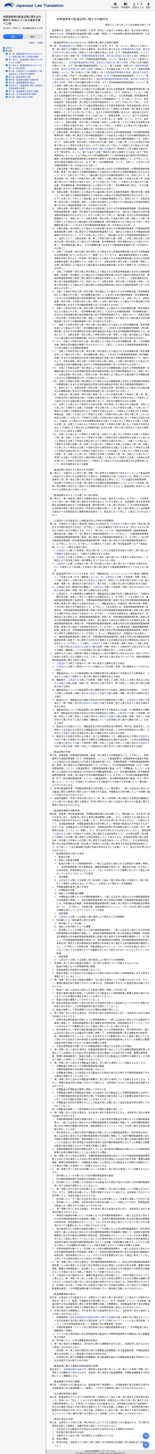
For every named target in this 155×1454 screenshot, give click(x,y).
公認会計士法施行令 (96, 580)
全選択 (32, 43)
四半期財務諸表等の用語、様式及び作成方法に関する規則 (98, 62)
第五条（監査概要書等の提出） (22, 82)
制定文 (9, 48)
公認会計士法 (125, 476)
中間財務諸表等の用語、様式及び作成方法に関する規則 (110, 56)
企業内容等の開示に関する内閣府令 (97, 148)
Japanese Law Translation (34, 5)
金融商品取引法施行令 (74, 1369)
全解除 (40, 43)
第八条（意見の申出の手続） (21, 97)
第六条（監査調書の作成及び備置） (24, 91)
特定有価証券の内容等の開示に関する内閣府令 (94, 1317)
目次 (13, 36)
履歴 (33, 36)
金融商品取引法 (67, 46)
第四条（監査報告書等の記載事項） (24, 79)
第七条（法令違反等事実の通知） (23, 94)
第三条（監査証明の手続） (20, 77)
